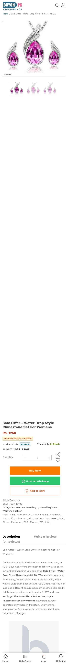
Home (5, 14)
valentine (21, 518)
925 (26, 522)
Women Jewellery (26, 507)
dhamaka (55, 514)
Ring (12, 514)
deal (61, 518)
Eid (30, 518)
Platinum (16, 522)
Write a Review (45, 536)
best (5, 518)
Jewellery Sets (48, 507)
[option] (34, 48)
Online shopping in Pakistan (19, 562)
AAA (47, 522)
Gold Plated (24, 514)
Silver (6, 522)
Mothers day (41, 518)
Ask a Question (11, 500)
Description (11, 536)
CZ (41, 522)
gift (12, 518)
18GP (53, 518)
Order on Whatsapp (35, 481)
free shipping (40, 514)
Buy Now (35, 470)
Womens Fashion (12, 511)
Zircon (33, 522)
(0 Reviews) (11, 541)
